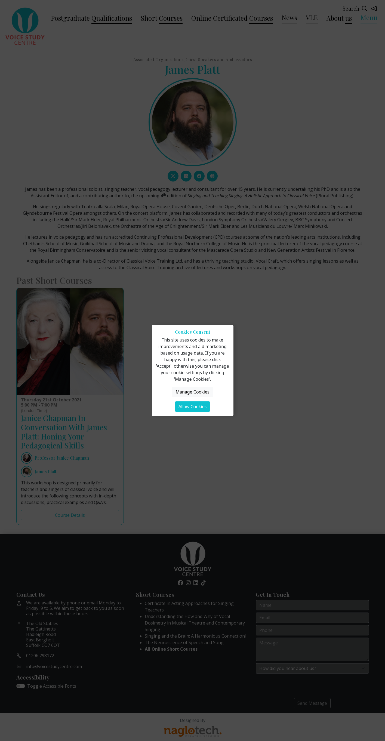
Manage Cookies (192, 392)
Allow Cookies (192, 407)
